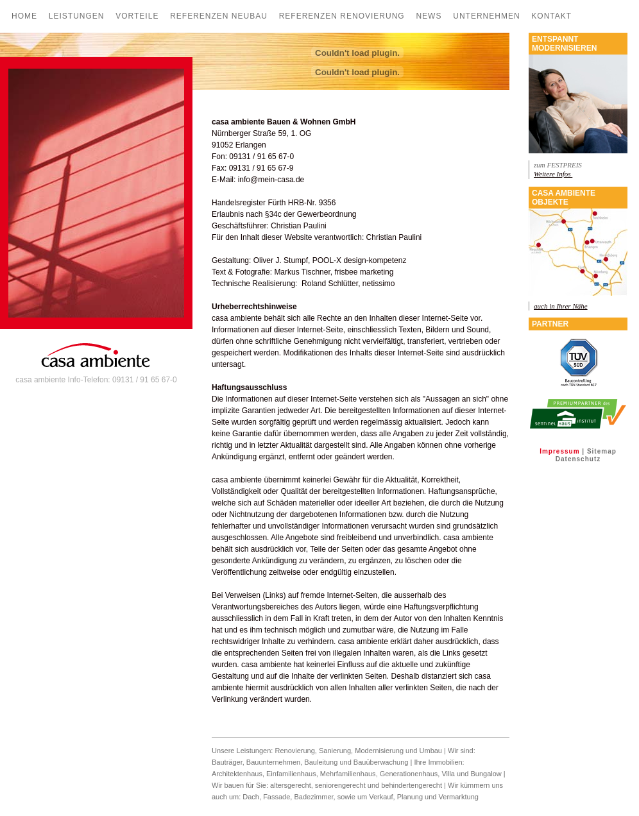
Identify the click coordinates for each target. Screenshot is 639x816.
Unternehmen (486, 16)
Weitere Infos (553, 174)
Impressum (559, 451)
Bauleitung (320, 762)
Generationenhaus (409, 774)
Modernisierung (379, 750)
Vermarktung (459, 797)
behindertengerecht (411, 785)
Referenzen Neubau (219, 16)
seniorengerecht (340, 785)
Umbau (431, 750)
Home (24, 16)
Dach (251, 797)
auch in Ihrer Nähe (561, 306)
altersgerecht (290, 785)
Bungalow (485, 774)
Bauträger (227, 762)
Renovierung (294, 750)
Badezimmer (313, 797)
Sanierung (335, 750)
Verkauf (381, 797)
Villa (448, 774)
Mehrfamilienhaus (348, 774)
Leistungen (77, 16)
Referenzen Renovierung (342, 16)
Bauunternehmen (273, 762)
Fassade (276, 797)
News (428, 16)
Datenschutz (578, 459)
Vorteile (136, 16)
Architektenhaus (237, 774)
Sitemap (602, 451)
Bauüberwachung (381, 762)
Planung (411, 797)
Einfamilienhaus (291, 774)
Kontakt (551, 16)
